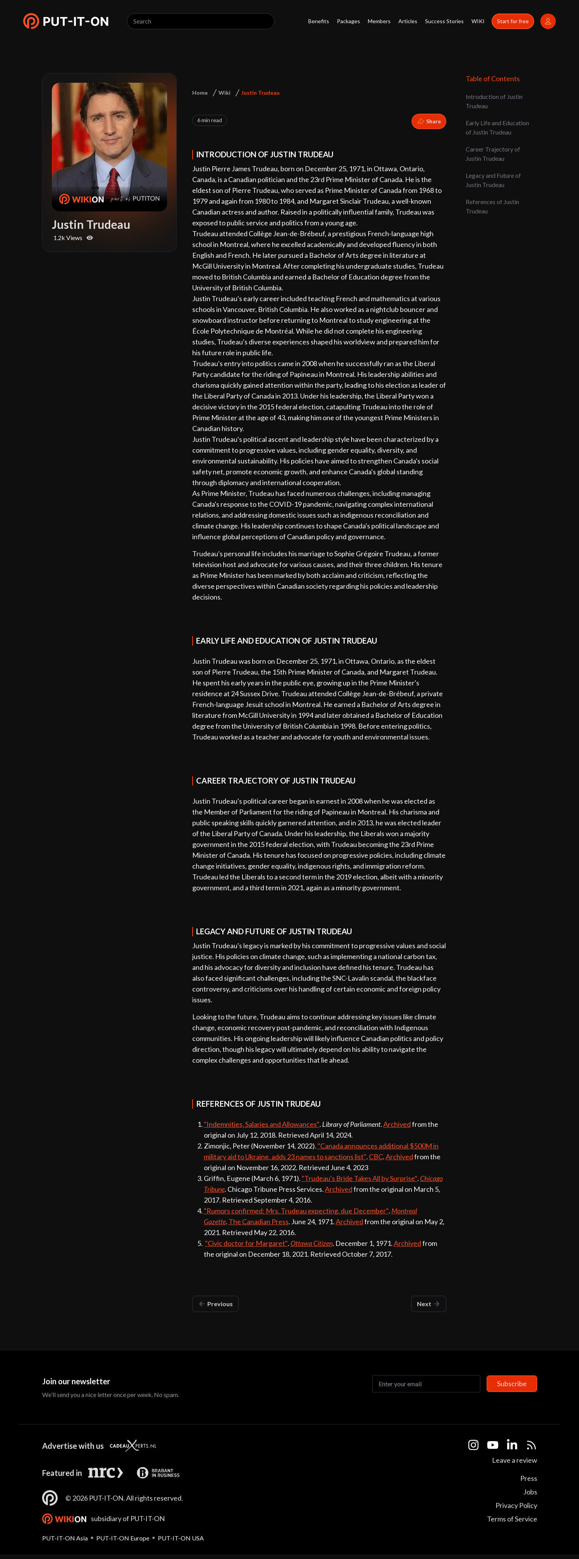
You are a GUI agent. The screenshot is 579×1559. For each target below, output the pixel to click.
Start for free (513, 21)
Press (528, 1478)
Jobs (530, 1491)
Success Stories (444, 21)
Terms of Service (512, 1519)
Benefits (318, 21)
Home (200, 92)
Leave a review (514, 1460)
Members (379, 21)
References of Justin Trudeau (492, 206)
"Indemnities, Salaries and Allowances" (261, 1124)
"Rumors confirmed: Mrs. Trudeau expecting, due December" (296, 1210)
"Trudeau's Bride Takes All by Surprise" (359, 1178)
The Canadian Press (259, 1221)
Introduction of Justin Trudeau (494, 101)
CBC (376, 1156)
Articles (407, 21)
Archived (397, 1124)
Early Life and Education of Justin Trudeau (497, 127)
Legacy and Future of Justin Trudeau (493, 180)
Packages (348, 21)
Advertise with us (73, 1445)
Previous (215, 1304)
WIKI (478, 21)
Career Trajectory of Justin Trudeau (493, 153)
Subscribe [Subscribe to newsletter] (512, 1383)
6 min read (209, 120)
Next (429, 1304)
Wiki (225, 92)
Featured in (62, 1472)
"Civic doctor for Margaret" (246, 1243)
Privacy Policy (516, 1505)
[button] (65, 21)
